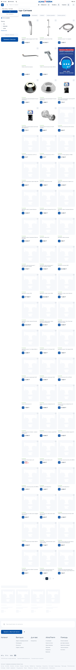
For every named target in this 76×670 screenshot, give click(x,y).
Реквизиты (48, 649)
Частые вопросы (64, 647)
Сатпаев (3, 1)
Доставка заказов (65, 643)
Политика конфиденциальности (23, 658)
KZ (74, 1)
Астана (17, 666)
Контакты (63, 649)
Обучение (48, 647)
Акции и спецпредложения (22, 640)
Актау (2, 666)
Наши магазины (49, 645)
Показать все (4, 30)
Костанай (51, 666)
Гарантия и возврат (65, 645)
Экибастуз (32, 666)
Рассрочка (18, 645)
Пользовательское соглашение (37, 658)
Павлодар (63, 666)
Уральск (36, 668)
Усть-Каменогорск (43, 668)
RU (72, 1)
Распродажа (19, 643)
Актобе (7, 666)
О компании (48, 640)
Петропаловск (71, 666)
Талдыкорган (19, 668)
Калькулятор (34, 640)
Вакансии (48, 651)
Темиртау (30, 668)
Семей (7, 668)
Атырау (22, 666)
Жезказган (52, 668)
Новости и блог (49, 643)
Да (10, 11)
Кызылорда (57, 666)
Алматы (12, 666)
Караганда (38, 666)
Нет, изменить (9, 14)
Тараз (25, 668)
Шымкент (13, 668)
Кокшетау (45, 666)
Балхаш (27, 666)
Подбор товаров (20, 647)
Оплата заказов (64, 640)
